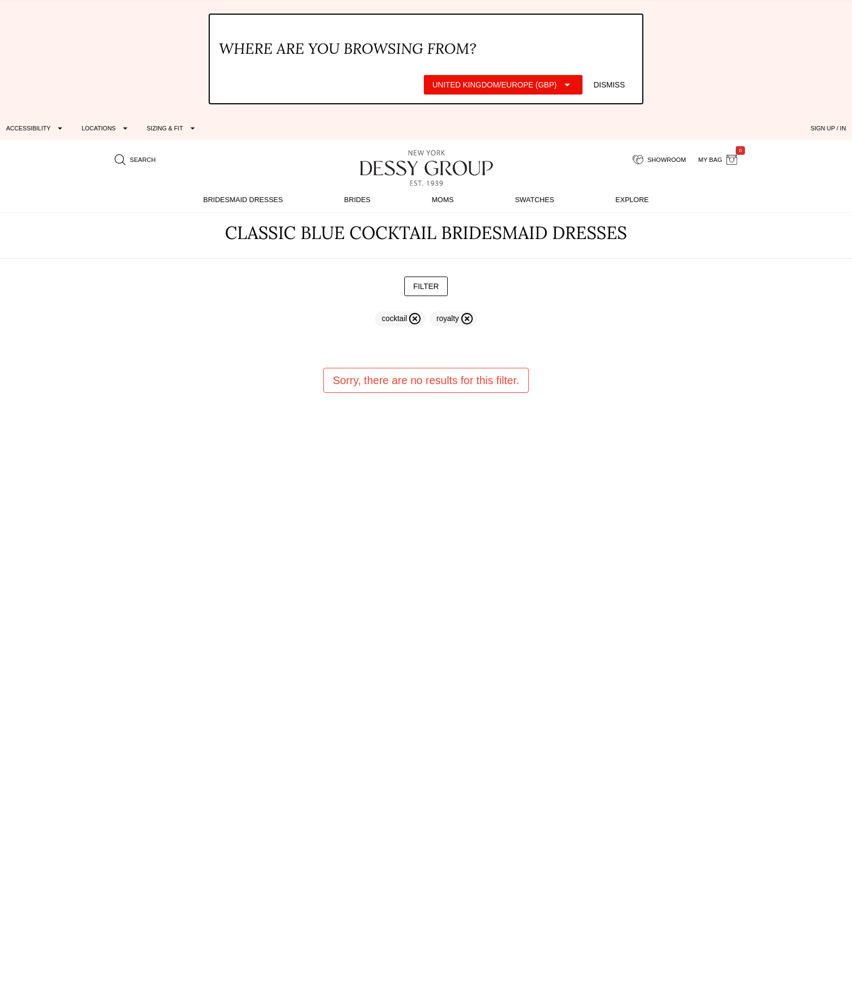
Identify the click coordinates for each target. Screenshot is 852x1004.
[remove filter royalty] (453, 319)
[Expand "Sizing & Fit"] (172, 128)
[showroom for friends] (659, 159)
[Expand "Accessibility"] (35, 128)
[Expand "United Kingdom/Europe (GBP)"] (503, 85)
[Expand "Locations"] (106, 128)
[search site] (135, 159)
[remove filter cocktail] (400, 319)
